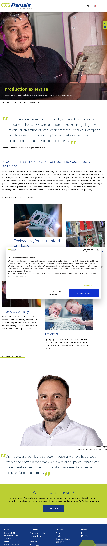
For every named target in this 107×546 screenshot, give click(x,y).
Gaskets (59, 533)
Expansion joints (63, 539)
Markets (84, 529)
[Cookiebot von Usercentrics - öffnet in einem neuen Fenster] (86, 250)
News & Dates (36, 536)
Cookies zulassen (84, 293)
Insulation (60, 536)
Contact (53, 508)
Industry (85, 533)
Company (34, 529)
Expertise (33, 541)
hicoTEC (60, 542)
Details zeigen (89, 285)
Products (59, 529)
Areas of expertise (14, 102)
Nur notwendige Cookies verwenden (53, 293)
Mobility (84, 536)
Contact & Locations (38, 533)
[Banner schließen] (98, 250)
